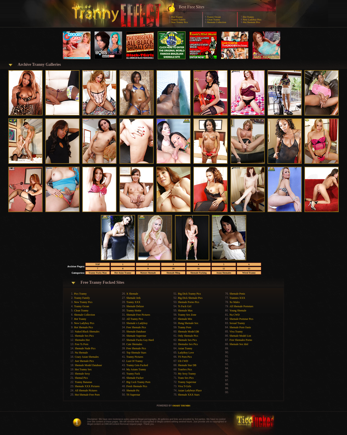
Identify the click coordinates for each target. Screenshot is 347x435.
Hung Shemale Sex (188, 323)
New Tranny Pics (179, 22)
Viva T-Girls (184, 386)
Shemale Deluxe (135, 306)
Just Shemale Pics (84, 361)
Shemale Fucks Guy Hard (140, 340)
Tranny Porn (184, 327)
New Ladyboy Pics (252, 19)
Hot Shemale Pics (251, 22)
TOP (97, 264)
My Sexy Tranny (187, 373)
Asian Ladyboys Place (190, 390)
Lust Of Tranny (134, 361)
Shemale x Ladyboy (137, 323)
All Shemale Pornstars (241, 306)
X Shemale (132, 293)
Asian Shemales (223, 273)
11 (198, 268)
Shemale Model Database (88, 365)
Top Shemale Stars (136, 352)
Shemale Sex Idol (238, 344)
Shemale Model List (240, 335)
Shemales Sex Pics (188, 344)
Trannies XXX (237, 297)
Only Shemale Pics (188, 335)
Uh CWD (183, 361)
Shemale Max (185, 310)
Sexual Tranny (237, 323)
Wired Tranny (249, 273)
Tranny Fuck (133, 373)
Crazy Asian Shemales (87, 356)
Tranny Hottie (133, 310)
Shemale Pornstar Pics (241, 318)
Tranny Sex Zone (187, 314)
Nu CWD (234, 314)
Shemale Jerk (133, 297)
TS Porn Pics (185, 356)
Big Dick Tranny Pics (189, 293)
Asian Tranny (185, 348)
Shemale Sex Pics (84, 335)
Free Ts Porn (81, 344)
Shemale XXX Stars (188, 394)
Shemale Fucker (135, 377)
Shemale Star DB (187, 365)
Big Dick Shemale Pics (190, 297)
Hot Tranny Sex (83, 369)
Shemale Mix (185, 318)
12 (224, 268)
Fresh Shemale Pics (136, 386)
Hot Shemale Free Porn (87, 394)
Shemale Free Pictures (138, 314)
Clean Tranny (213, 19)
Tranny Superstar (187, 382)
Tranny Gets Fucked (137, 365)
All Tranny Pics (134, 318)
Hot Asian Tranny (122, 273)
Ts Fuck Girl (184, 306)
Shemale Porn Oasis (240, 327)
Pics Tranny (177, 17)
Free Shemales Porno (240, 340)
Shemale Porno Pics (188, 302)
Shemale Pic (133, 390)
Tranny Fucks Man (98, 273)
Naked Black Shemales (87, 331)
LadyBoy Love (186, 352)
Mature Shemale (148, 273)
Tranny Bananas (83, 382)
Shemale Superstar (136, 335)
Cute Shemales (134, 344)
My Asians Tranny (136, 369)
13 (249, 268)
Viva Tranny (236, 331)
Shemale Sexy (82, 373)
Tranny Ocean (214, 17)
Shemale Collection (216, 22)
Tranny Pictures (134, 356)
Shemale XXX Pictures (87, 386)
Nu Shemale (81, 352)
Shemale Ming (173, 273)
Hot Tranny (248, 17)
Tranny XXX (133, 302)
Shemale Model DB (188, 331)
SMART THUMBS (181, 405)
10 (173, 268)
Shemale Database (136, 331)
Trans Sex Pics (186, 377)
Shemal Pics (81, 377)
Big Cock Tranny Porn (138, 382)
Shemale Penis (237, 293)
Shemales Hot (82, 340)
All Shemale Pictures (86, 390)
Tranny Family (178, 19)
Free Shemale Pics (136, 327)
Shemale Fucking (198, 273)
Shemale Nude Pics (85, 348)
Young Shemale (237, 310)
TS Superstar (133, 394)
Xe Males (234, 302)
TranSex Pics (185, 369)
